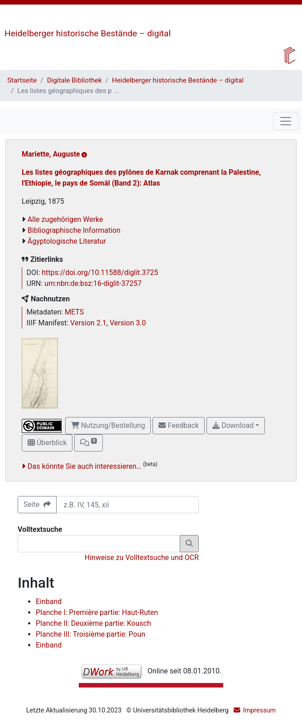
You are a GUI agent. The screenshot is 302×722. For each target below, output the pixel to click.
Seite (37, 504)
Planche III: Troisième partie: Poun (90, 634)
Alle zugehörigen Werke (65, 219)
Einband (49, 601)
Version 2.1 (88, 323)
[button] (88, 443)
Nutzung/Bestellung (108, 425)
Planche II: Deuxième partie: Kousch (93, 623)
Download (233, 425)
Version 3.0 (128, 323)
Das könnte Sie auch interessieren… (84, 466)
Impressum (259, 710)
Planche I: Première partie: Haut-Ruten (97, 612)
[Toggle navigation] (285, 121)
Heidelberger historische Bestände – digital (88, 33)
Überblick (47, 442)
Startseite (22, 80)
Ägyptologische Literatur (67, 241)
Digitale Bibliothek (74, 80)
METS (74, 312)
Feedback (178, 425)
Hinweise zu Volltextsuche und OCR (142, 557)
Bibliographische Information (74, 230)
